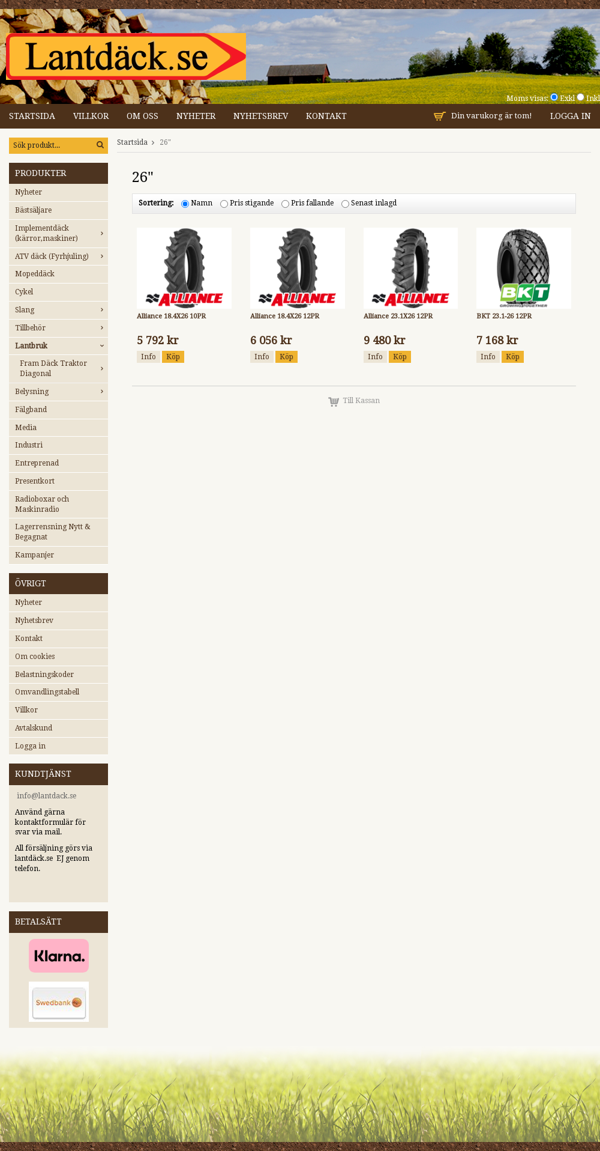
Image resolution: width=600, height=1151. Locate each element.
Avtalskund (33, 728)
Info (148, 357)
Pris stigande (252, 203)
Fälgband (31, 409)
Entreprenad (37, 463)
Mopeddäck (35, 274)
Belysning (61, 391)
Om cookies (35, 656)
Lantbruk (61, 346)
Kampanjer (34, 555)
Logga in (570, 116)
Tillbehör (61, 328)
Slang (61, 310)
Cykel (24, 292)
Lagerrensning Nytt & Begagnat (53, 532)
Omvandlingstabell (47, 692)
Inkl (593, 98)
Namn (201, 203)
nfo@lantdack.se (47, 796)
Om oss (142, 116)
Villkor (91, 116)
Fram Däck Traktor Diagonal (64, 368)
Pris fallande (312, 203)
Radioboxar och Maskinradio (42, 504)
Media (26, 428)
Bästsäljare (33, 210)
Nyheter (195, 116)
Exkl (567, 98)
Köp (173, 357)
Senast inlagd (374, 203)
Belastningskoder (44, 674)
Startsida (32, 116)
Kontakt (326, 116)
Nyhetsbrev (260, 116)
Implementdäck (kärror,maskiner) (61, 233)
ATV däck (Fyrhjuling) (61, 256)
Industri (29, 445)
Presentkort (35, 481)
